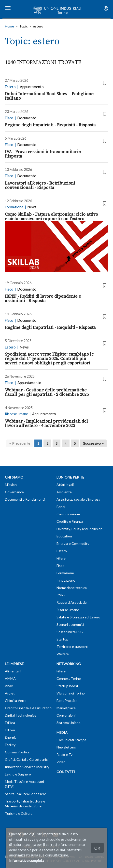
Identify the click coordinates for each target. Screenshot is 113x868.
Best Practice (66, 700)
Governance (14, 492)
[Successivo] (93, 444)
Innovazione (65, 580)
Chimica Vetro (16, 700)
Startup (62, 639)
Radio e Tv (64, 754)
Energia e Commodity (72, 543)
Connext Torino (68, 678)
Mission (11, 484)
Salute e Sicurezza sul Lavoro (78, 617)
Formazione (65, 573)
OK (97, 847)
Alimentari (13, 671)
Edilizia (10, 723)
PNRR (61, 595)
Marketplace (66, 708)
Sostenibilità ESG (69, 632)
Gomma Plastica (17, 752)
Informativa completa (26, 860)
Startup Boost (67, 686)
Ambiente (64, 492)
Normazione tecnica (71, 588)
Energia (10, 737)
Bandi (60, 507)
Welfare (62, 654)
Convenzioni (65, 715)
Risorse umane (67, 610)
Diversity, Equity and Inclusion (79, 529)
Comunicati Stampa (71, 740)
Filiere (61, 558)
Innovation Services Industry (27, 767)
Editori (10, 730)
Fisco (60, 565)
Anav (9, 686)
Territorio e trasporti (72, 646)
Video (61, 762)
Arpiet (10, 693)
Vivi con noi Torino (70, 693)
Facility (10, 745)
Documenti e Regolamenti (25, 499)
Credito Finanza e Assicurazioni (28, 708)
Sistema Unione (68, 723)
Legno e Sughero (18, 774)
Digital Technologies (20, 715)
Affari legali (65, 484)
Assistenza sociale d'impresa (78, 499)
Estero (61, 551)
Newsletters (66, 747)
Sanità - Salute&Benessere (25, 794)
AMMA (10, 678)
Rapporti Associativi (71, 602)
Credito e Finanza (69, 521)
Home (9, 26)
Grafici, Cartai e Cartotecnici (26, 759)
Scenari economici (70, 624)
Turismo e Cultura (18, 813)
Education (64, 536)
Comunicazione (68, 514)
